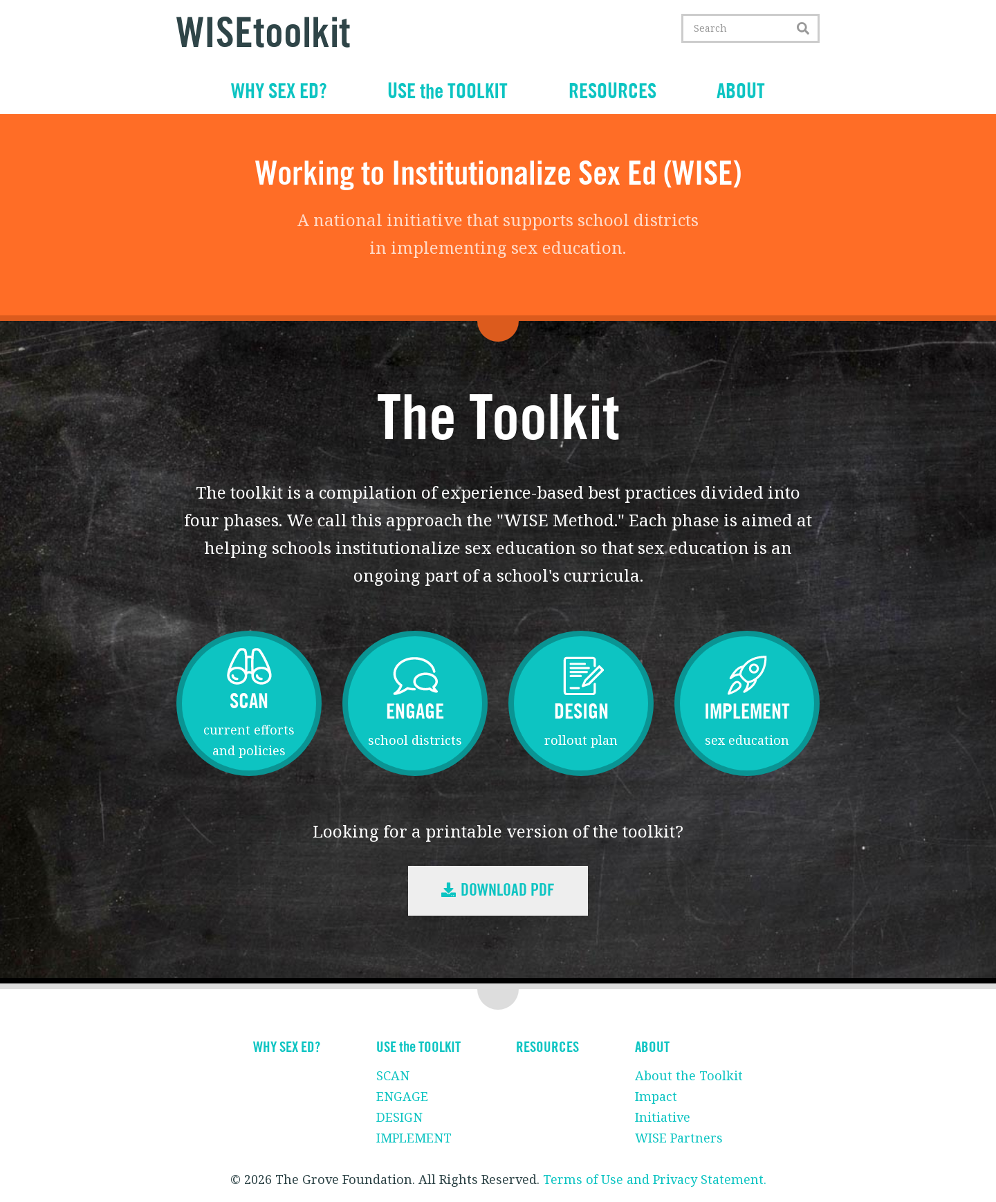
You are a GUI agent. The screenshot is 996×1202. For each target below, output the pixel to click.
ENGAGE (402, 1096)
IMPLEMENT (414, 1137)
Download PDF (498, 890)
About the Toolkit (689, 1075)
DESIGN (399, 1117)
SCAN (392, 1075)
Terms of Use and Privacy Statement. (654, 1179)
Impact (656, 1096)
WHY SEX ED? (279, 92)
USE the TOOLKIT (447, 92)
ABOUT (741, 92)
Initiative (662, 1117)
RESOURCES (612, 92)
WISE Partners (679, 1137)
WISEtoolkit (263, 34)
